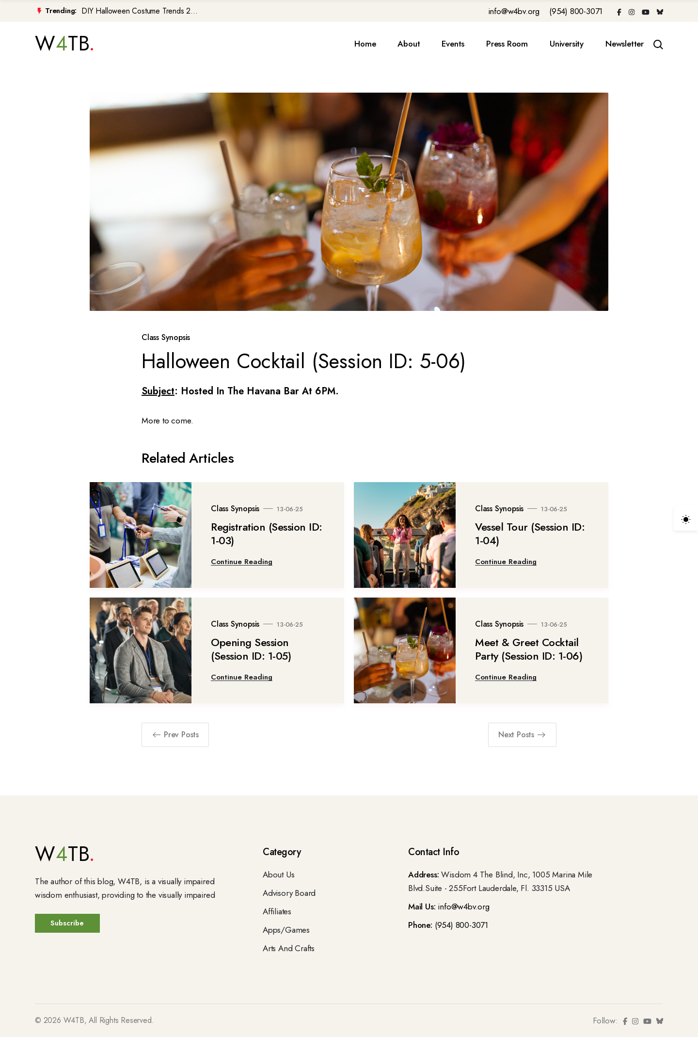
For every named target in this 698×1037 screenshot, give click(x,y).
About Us (278, 874)
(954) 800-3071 (576, 11)
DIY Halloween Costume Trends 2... (139, 11)
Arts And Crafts (289, 948)
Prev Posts (175, 734)
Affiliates (277, 911)
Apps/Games (286, 930)
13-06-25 (289, 509)
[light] (686, 518)
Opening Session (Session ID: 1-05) (251, 649)
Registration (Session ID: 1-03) (266, 533)
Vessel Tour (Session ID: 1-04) (530, 533)
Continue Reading (241, 561)
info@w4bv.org (513, 11)
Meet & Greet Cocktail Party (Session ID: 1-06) (528, 649)
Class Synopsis (166, 337)
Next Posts (522, 734)
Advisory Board (289, 893)
